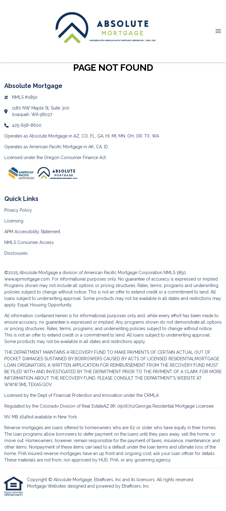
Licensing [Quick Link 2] (13, 220)
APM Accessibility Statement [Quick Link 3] (32, 231)
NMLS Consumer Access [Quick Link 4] (29, 242)
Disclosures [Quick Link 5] (16, 253)
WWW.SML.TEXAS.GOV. (28, 384)
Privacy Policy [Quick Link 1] (18, 210)
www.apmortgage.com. (27, 279)
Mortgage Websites (47, 486)
